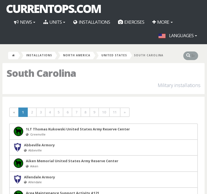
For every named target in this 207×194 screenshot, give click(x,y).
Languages (177, 35)
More (162, 22)
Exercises (131, 22)
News (24, 22)
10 (104, 112)
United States (114, 55)
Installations (91, 22)
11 (115, 112)
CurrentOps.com (53, 8)
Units (54, 22)
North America (76, 55)
